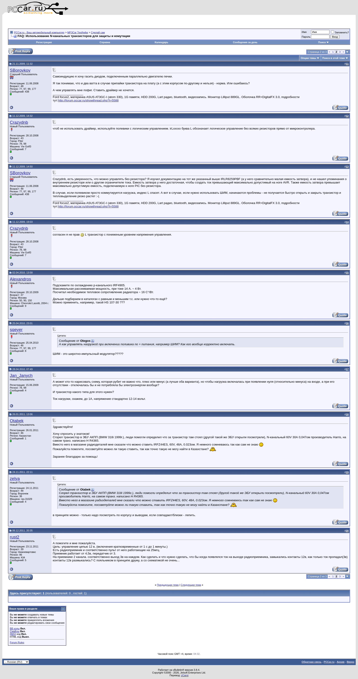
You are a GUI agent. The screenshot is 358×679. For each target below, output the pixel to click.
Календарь (161, 42)
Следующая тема (191, 585)
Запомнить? (340, 32)
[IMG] (13, 634)
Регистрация (44, 42)
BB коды (15, 628)
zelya (15, 478)
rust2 (14, 537)
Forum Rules (17, 642)
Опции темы (308, 58)
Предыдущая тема (168, 585)
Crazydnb (19, 122)
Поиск (323, 42)
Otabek (17, 420)
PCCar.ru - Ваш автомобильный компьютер (39, 32)
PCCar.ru (329, 661)
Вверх (350, 661)
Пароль (306, 36)
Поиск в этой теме (333, 58)
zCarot (184, 675)
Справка (105, 42)
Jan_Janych (21, 375)
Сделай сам (98, 32)
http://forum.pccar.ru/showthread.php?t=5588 (88, 100)
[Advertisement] (61, 22)
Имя (304, 32)
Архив (341, 661)
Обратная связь (311, 661)
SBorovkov (20, 70)
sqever (16, 329)
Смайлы (14, 631)
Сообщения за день (245, 42)
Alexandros (20, 279)
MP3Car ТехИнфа (77, 32)
